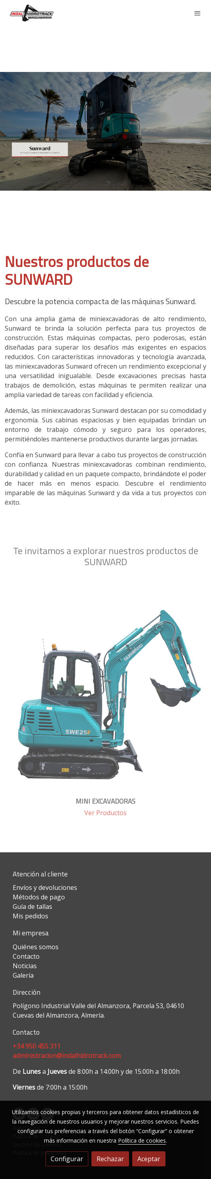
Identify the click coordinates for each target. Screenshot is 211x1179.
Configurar (67, 1158)
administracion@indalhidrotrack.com (67, 1055)
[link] (31, 13)
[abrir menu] (197, 13)
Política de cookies (142, 1140)
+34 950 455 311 (37, 1046)
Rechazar (110, 1158)
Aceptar (148, 1158)
